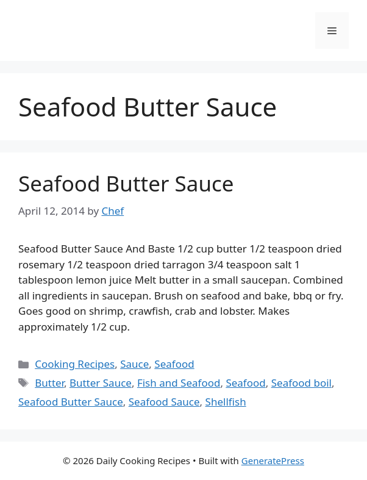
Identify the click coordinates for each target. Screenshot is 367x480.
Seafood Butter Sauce (126, 183)
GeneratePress (272, 460)
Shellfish (225, 402)
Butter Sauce (100, 383)
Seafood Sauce (164, 402)
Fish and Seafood (179, 383)
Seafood (174, 364)
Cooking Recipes (75, 364)
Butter (49, 383)
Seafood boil (301, 383)
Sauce (134, 364)
